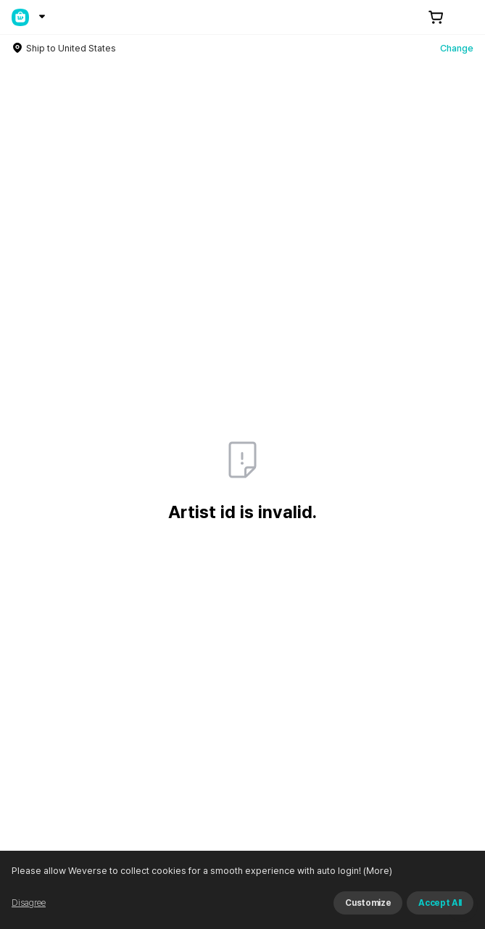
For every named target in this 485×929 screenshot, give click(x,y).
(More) (376, 870)
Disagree (29, 903)
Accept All (440, 903)
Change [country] (456, 48)
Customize (368, 903)
